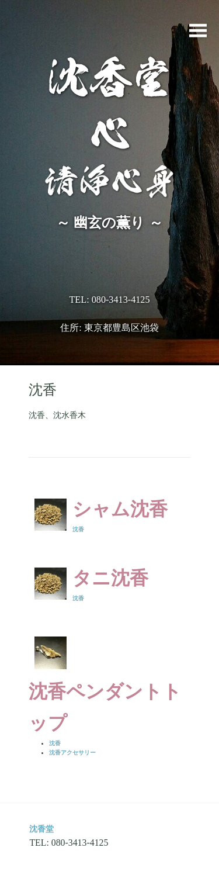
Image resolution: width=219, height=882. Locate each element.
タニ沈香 (110, 578)
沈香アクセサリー (72, 752)
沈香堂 (41, 828)
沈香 (78, 529)
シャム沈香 (120, 509)
